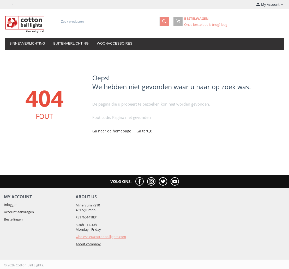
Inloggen (10, 204)
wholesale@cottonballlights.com (101, 236)
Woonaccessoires (115, 43)
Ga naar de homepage (111, 131)
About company (88, 244)
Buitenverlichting (71, 43)
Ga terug (144, 131)
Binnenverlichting (27, 43)
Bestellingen (13, 219)
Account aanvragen (19, 212)
